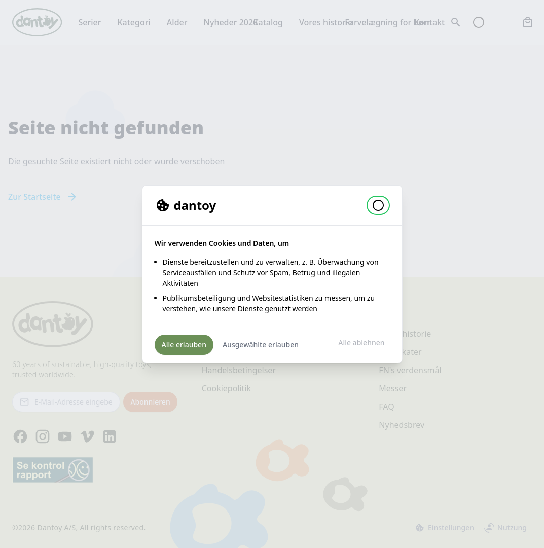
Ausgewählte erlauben (261, 344)
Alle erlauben (184, 344)
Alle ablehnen (361, 342)
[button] (378, 205)
